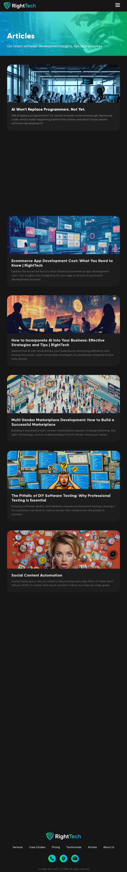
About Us (108, 847)
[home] (18, 5)
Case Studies (37, 847)
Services (18, 847)
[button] (117, 6)
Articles (92, 847)
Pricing (56, 847)
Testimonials (73, 847)
